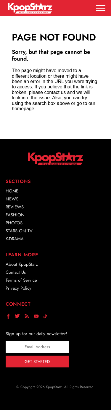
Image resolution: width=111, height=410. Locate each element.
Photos (14, 223)
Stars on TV (19, 231)
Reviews (15, 207)
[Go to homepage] (30, 8)
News (12, 199)
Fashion (15, 215)
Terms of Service (21, 280)
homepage (23, 108)
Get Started (37, 361)
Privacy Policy (18, 288)
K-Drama (15, 239)
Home (12, 191)
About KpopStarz (22, 264)
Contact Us (16, 272)
